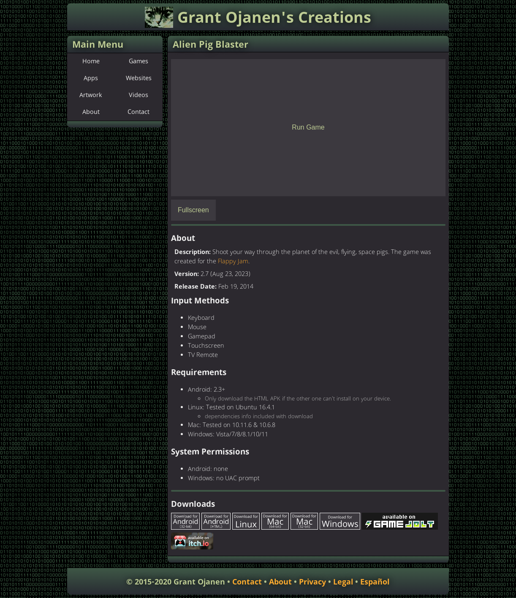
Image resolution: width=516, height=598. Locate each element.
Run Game (308, 127)
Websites (139, 78)
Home (91, 61)
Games (138, 61)
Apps (91, 78)
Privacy (312, 582)
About (91, 112)
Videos (138, 95)
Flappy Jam (233, 261)
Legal (343, 582)
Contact (138, 112)
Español (374, 582)
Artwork (90, 95)
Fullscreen (193, 210)
